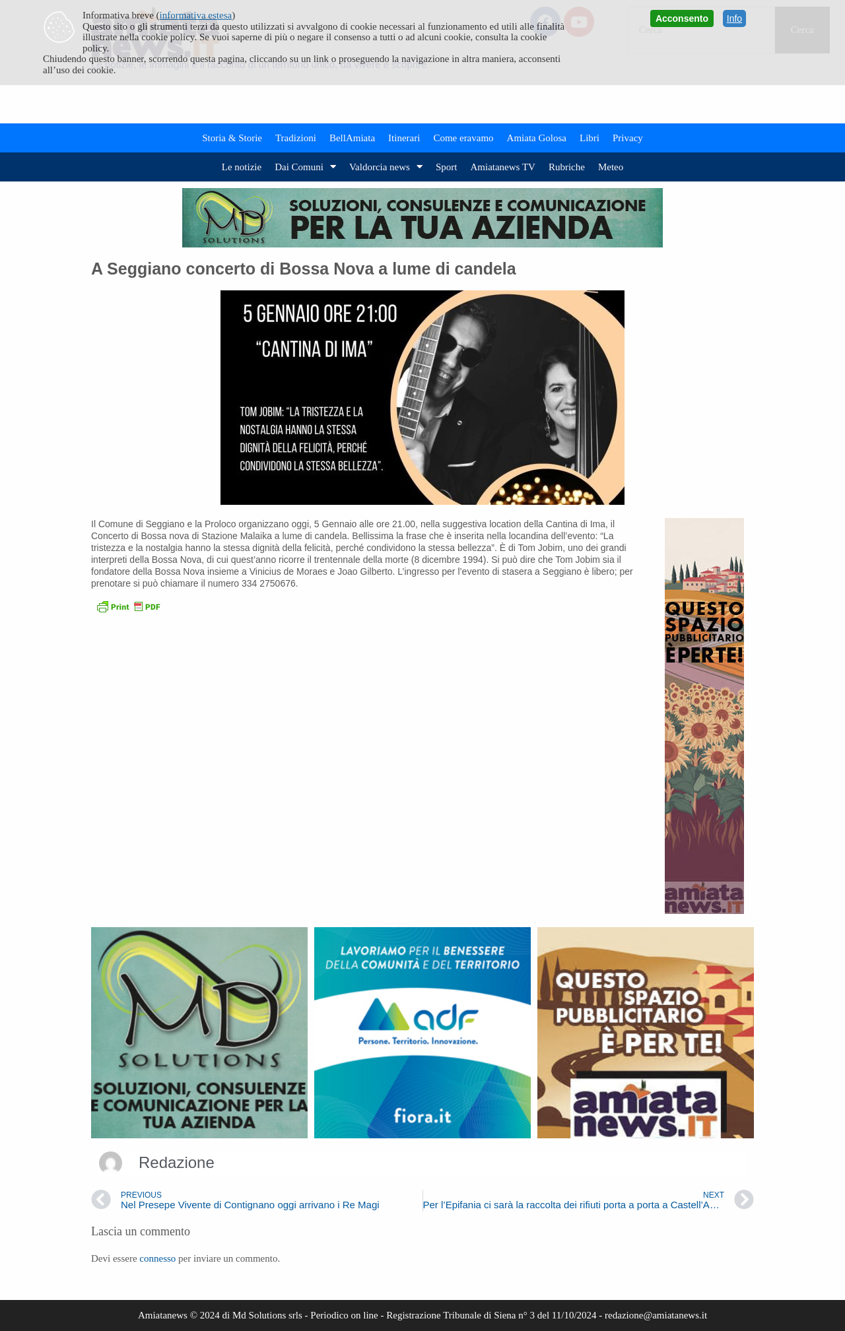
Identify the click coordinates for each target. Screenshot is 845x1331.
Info (734, 18)
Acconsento (682, 18)
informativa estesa (196, 15)
